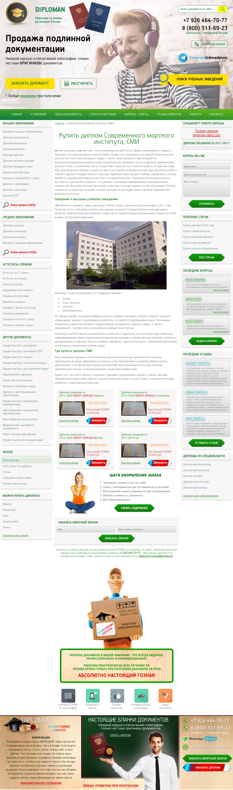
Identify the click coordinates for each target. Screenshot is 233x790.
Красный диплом (13, 155)
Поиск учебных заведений (200, 79)
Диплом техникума (14, 231)
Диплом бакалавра (14, 143)
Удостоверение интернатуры (20, 419)
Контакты (216, 114)
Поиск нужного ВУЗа (22, 205)
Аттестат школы (13, 284)
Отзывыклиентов (116, 706)
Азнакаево (9, 510)
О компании (38, 114)
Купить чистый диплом (197, 246)
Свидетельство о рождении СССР (22, 351)
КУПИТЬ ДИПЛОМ (120, 735)
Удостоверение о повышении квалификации (20, 412)
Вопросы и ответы (92, 706)
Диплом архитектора (196, 485)
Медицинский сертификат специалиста (18, 426)
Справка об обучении (16, 296)
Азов (6, 515)
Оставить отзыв (206, 446)
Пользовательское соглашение (41, 783)
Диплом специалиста (16, 137)
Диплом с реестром (15, 190)
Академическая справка (18, 290)
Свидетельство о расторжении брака (25, 369)
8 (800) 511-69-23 (205, 28)
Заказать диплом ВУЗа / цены (21, 178)
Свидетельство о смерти (18, 357)
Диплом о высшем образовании (22, 131)
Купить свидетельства (196, 234)
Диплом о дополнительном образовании (19, 393)
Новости (195, 114)
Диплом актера (192, 479)
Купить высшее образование (200, 252)
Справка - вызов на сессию (19, 307)
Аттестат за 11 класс (15, 273)
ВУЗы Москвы (11, 460)
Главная (16, 114)
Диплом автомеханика (197, 467)
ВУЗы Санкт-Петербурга (17, 466)
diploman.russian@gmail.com (156, 556)
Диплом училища (13, 225)
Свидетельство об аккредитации (23, 440)
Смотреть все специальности (200, 499)
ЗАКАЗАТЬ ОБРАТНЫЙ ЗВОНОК (207, 758)
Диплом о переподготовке (19, 386)
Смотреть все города (15, 535)
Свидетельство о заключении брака (25, 363)
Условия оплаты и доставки (141, 706)
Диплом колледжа (14, 237)
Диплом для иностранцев (18, 161)
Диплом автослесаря (196, 473)
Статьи (7, 472)
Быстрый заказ (98, 402)
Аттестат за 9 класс (15, 278)
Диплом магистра (14, 149)
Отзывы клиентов (169, 114)
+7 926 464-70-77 (205, 20)
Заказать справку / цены (18, 325)
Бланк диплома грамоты (18, 380)
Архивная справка (14, 302)
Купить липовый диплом (198, 240)
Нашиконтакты (165, 706)
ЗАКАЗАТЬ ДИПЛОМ (207, 767)
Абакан (7, 504)
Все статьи (206, 261)
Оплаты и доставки (103, 114)
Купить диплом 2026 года (198, 228)
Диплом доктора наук (16, 172)
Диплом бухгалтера (195, 491)
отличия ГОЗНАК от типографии (68, 706)
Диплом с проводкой (15, 184)
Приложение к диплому (17, 374)
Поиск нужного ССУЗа (23, 252)
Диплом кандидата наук (18, 166)
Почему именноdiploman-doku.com (206, 133)
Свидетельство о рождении (19, 345)
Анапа (6, 527)
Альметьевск (11, 521)
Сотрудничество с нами (17, 478)
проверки (28, 96)
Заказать (98, 420)
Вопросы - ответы (136, 114)
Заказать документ (30, 83)
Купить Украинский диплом (19, 434)
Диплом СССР (10, 195)
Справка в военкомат (16, 313)
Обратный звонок (213, 44)
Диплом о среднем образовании (22, 243)
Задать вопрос (206, 344)
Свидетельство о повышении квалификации (20, 402)
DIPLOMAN (36, 720)
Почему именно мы (14, 483)
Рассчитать (82, 83)
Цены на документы (68, 114)
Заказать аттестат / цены (18, 319)
